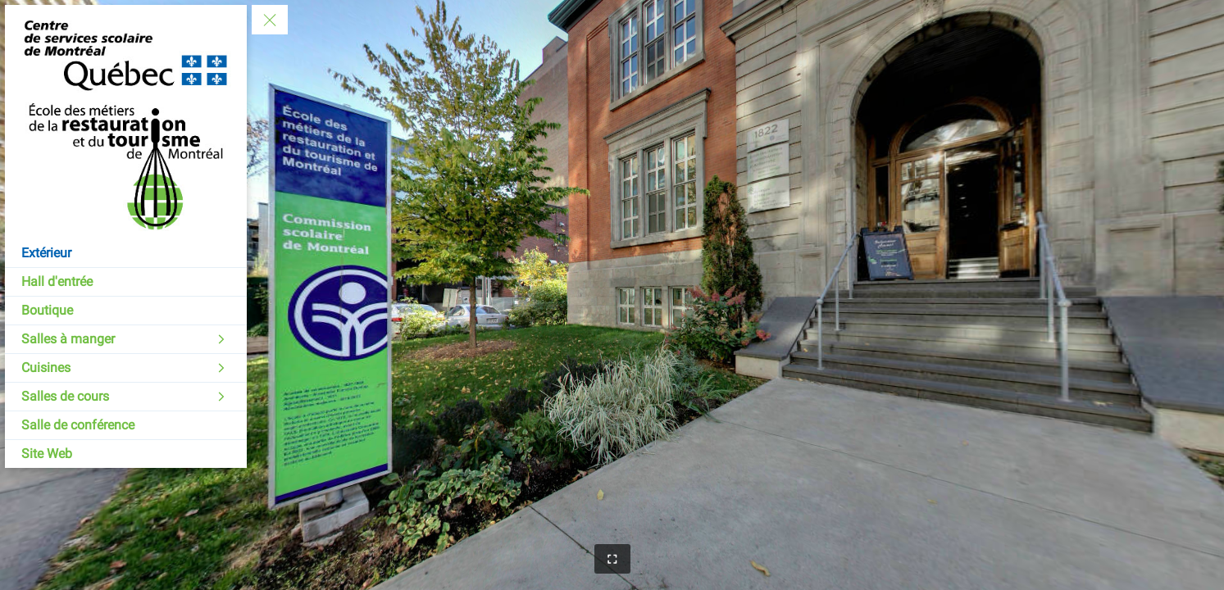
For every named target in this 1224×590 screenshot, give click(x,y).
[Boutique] (126, 310)
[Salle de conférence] (126, 425)
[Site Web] (126, 454)
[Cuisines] (126, 368)
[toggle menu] (270, 19)
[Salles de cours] (126, 397)
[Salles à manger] (126, 339)
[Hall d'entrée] (126, 282)
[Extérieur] (126, 253)
